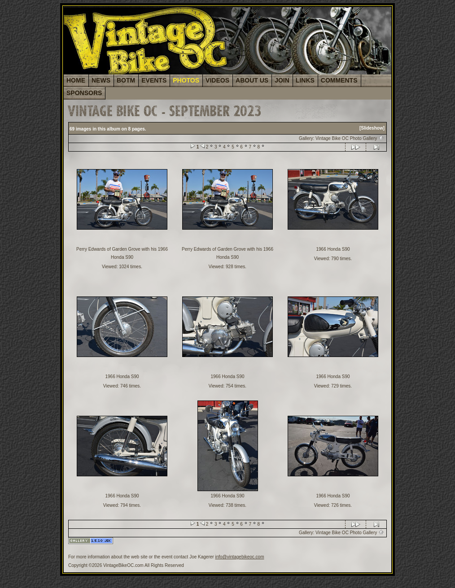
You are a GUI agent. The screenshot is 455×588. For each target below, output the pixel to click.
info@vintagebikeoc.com (239, 556)
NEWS (101, 80)
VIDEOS (217, 80)
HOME (75, 80)
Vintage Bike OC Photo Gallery (349, 138)
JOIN (282, 80)
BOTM (126, 80)
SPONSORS (84, 92)
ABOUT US (252, 80)
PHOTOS (186, 80)
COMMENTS (339, 80)
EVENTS (153, 80)
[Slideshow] (372, 128)
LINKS (305, 80)
